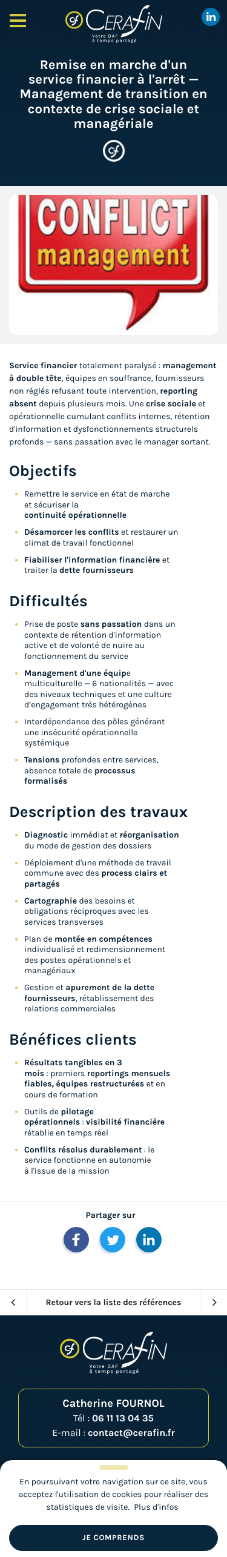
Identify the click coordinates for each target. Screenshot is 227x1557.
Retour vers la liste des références (114, 1302)
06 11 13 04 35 (123, 1418)
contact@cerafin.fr (131, 1433)
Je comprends (113, 1537)
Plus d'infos (156, 1507)
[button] (76, 1239)
